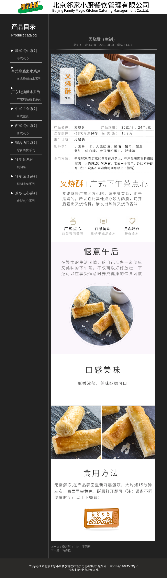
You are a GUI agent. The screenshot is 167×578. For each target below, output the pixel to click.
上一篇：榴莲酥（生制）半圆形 (71, 546)
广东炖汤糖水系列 (29, 99)
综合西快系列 (26, 150)
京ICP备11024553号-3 (124, 566)
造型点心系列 (26, 201)
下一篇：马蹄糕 (61, 550)
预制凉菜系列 (26, 184)
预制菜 (21, 167)
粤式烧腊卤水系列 (29, 78)
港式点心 (23, 58)
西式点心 (23, 133)
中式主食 (23, 116)
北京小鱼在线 (90, 569)
